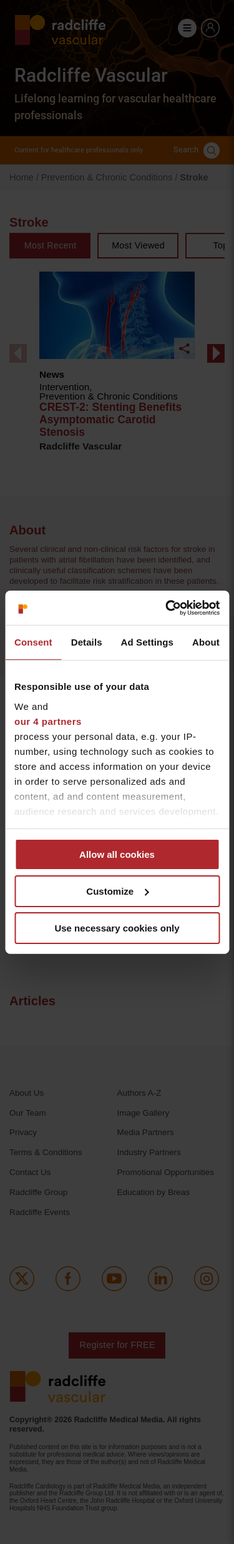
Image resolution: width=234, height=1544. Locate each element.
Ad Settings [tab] (147, 642)
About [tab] (206, 642)
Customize (117, 891)
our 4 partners (48, 720)
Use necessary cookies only (116, 927)
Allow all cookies (117, 854)
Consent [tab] (33, 642)
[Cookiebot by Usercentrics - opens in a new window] (167, 607)
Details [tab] (86, 642)
